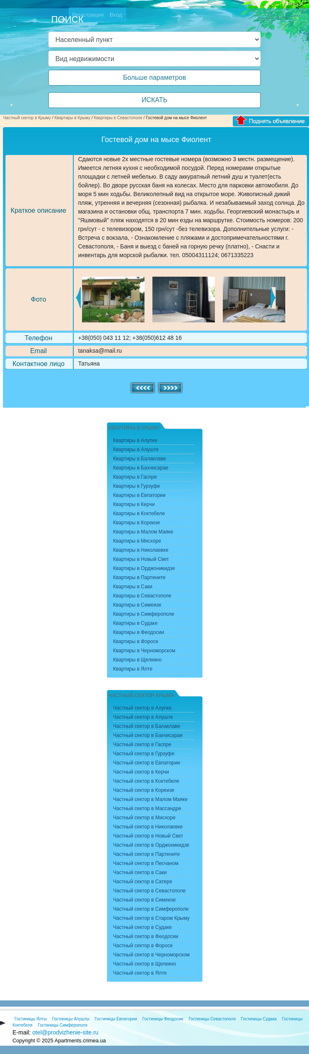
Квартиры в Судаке (135, 623)
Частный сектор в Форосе (143, 945)
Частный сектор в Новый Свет (148, 836)
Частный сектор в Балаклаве (146, 726)
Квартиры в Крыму (72, 117)
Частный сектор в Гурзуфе (143, 754)
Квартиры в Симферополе (143, 614)
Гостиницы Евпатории (116, 1019)
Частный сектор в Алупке (142, 708)
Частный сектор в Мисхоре (144, 818)
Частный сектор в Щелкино (144, 964)
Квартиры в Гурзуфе (136, 486)
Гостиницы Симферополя (62, 1025)
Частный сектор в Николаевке (148, 827)
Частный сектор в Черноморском (151, 955)
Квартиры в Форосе (136, 641)
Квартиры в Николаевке (141, 550)
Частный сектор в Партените (146, 854)
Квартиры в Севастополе (118, 117)
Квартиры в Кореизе (136, 523)
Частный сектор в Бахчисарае (148, 735)
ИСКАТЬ (154, 99)
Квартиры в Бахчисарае (141, 468)
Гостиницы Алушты (71, 1019)
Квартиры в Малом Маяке (143, 532)
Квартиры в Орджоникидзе (144, 568)
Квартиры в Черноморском (144, 651)
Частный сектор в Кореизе (143, 790)
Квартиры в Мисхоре (137, 541)
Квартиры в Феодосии (138, 632)
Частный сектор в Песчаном (146, 863)
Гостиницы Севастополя (212, 1019)
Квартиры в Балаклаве (139, 459)
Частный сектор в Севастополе (149, 891)
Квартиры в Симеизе (137, 605)
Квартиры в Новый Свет (141, 559)
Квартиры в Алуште (136, 449)
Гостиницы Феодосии (162, 1019)
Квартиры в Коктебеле (139, 513)
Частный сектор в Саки (140, 872)
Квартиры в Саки (132, 587)
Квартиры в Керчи (134, 504)
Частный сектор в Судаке (142, 927)
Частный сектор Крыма (141, 695)
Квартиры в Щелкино (137, 660)
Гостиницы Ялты (31, 1019)
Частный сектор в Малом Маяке (150, 799)
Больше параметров (154, 77)
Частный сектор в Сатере (142, 881)
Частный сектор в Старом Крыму (151, 918)
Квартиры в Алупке (135, 440)
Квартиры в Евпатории (139, 495)
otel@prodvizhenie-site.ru (65, 1032)
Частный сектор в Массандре (147, 808)
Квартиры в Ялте (133, 669)
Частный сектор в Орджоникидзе (151, 845)
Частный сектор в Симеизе (144, 900)
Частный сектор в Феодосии (146, 936)
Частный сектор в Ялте (140, 973)
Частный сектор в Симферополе (151, 909)
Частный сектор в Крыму (27, 117)
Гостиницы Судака (259, 1019)
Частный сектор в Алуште (143, 717)
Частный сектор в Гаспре (142, 744)
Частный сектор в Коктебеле (146, 781)
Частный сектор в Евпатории (146, 763)
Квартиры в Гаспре (135, 477)
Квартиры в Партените (139, 577)
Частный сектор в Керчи (141, 772)
